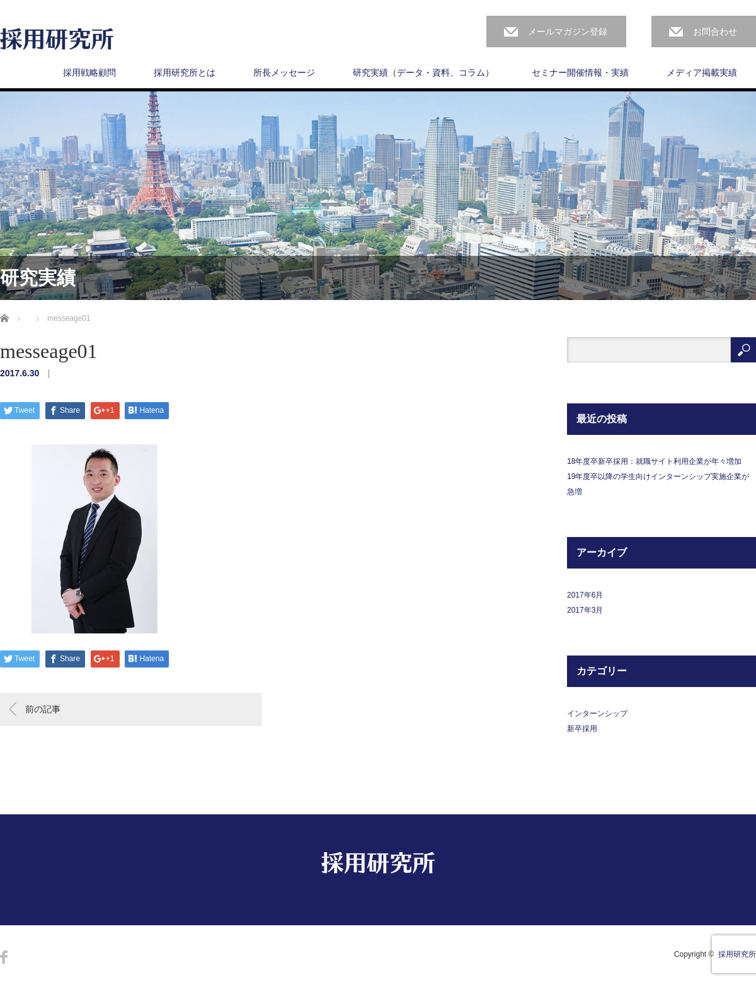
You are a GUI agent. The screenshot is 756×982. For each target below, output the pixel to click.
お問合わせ (715, 31)
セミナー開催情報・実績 (580, 72)
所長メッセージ (284, 72)
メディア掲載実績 (702, 72)
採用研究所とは (184, 72)
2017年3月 (585, 610)
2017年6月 (585, 595)
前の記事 (42, 709)
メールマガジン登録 (567, 31)
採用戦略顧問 (89, 72)
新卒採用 (582, 728)
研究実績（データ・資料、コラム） (423, 72)
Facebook (4, 957)
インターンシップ (597, 713)
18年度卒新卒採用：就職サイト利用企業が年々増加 (654, 461)
